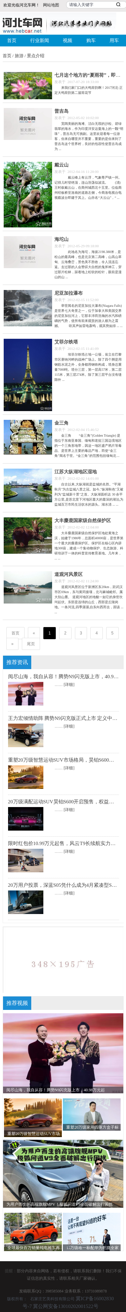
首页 (11, 40)
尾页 (31, 644)
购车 (91, 40)
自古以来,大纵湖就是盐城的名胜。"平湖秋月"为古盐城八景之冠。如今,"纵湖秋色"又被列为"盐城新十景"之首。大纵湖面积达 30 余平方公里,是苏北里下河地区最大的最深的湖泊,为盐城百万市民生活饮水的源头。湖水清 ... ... (88, 494)
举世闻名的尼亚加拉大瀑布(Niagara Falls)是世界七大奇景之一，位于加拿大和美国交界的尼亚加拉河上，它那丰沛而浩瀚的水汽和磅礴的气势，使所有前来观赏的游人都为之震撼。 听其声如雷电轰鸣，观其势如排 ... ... (88, 316)
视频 (67, 40)
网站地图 (51, 5)
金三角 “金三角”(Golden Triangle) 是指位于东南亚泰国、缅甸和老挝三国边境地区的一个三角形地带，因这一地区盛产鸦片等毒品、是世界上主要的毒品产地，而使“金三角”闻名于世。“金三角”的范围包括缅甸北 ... (88, 446)
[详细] (69, 684)
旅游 (19, 55)
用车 (114, 40)
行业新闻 (39, 40)
